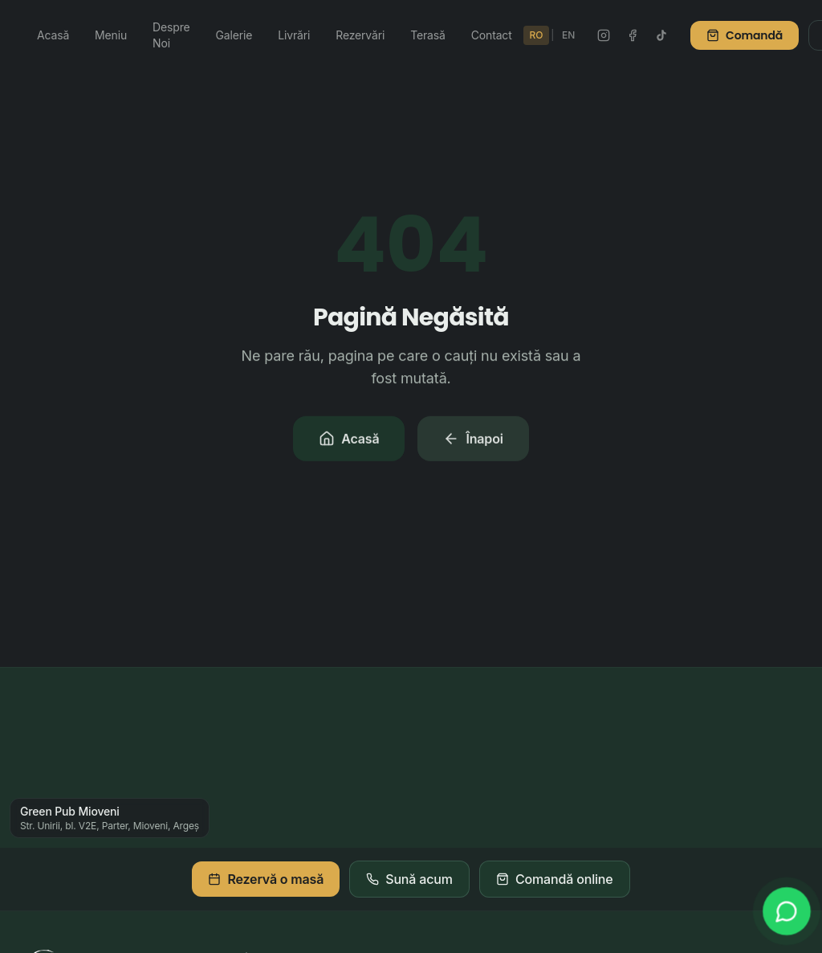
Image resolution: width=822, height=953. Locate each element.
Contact (491, 35)
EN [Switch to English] (568, 35)
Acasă (53, 35)
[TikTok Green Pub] (661, 35)
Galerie (234, 35)
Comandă (744, 35)
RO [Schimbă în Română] (536, 35)
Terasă (428, 35)
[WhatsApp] (786, 911)
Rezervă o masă (266, 879)
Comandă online (554, 879)
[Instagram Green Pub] (603, 35)
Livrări (294, 35)
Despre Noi (171, 35)
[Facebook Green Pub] (632, 35)
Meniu (111, 35)
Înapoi (473, 440)
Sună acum (409, 879)
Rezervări (360, 35)
